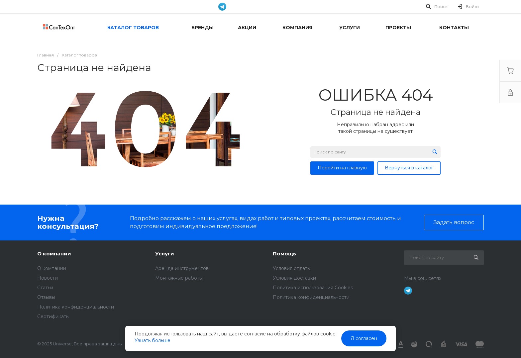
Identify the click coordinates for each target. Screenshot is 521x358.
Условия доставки (294, 278)
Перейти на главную (342, 168)
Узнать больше (152, 340)
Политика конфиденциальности (75, 307)
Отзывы (46, 297)
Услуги (164, 253)
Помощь (284, 253)
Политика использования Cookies (313, 288)
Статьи (45, 288)
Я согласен (364, 338)
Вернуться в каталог (409, 168)
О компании (54, 253)
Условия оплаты (292, 268)
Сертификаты (53, 316)
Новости (47, 278)
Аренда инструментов (182, 268)
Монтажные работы (179, 278)
